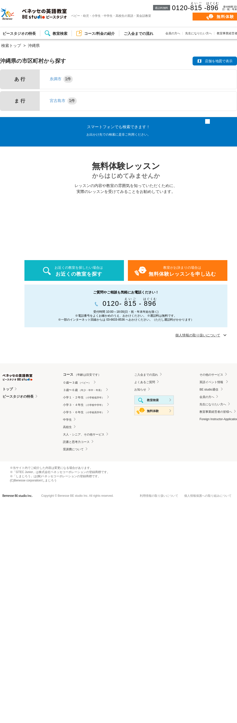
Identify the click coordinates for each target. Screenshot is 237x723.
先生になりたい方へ (198, 33)
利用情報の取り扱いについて (159, 495)
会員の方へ (172, 33)
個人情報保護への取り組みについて (208, 495)
